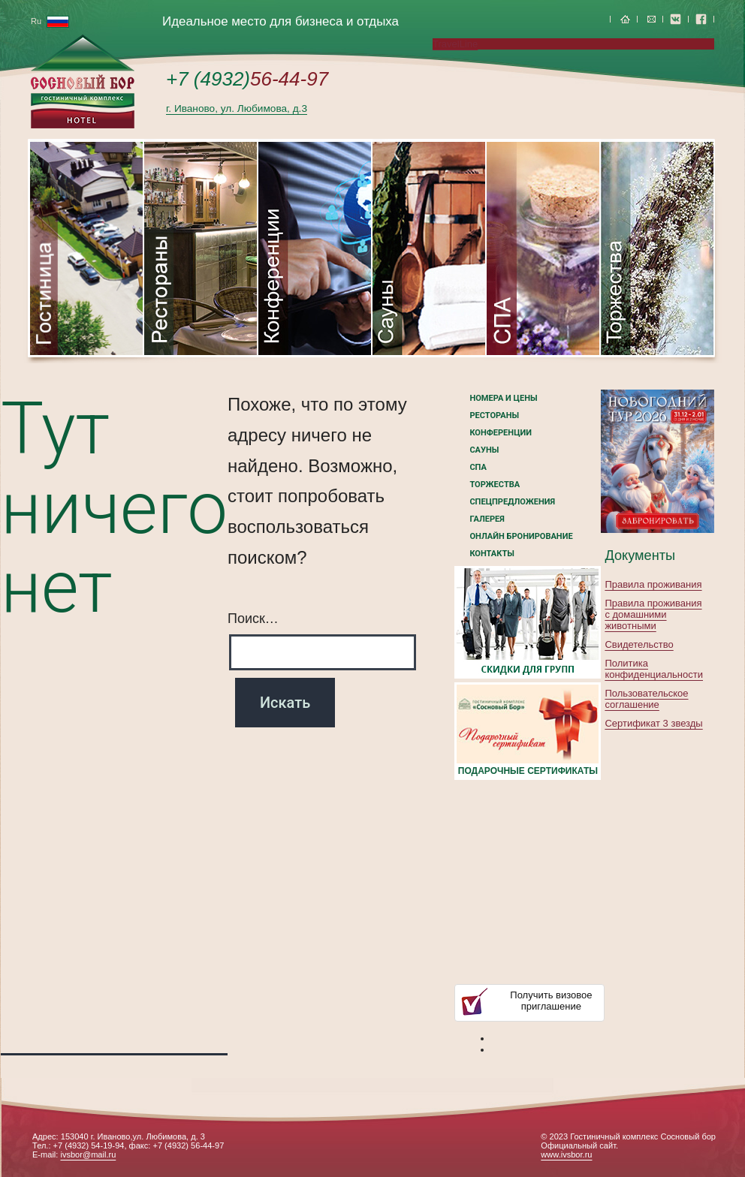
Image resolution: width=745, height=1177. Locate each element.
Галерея (486, 519)
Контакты (491, 553)
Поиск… (253, 618)
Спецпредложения (512, 502)
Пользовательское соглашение (646, 699)
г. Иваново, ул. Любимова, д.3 (236, 108)
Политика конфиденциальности (654, 669)
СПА (477, 467)
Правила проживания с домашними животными (653, 614)
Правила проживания (653, 584)
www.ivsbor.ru (566, 1154)
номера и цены (503, 398)
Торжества (494, 484)
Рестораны (494, 415)
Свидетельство (639, 644)
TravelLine (455, 44)
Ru (50, 21)
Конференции (500, 433)
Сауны (484, 450)
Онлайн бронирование (520, 536)
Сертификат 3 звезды (653, 723)
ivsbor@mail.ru (88, 1154)
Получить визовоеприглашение (551, 1000)
